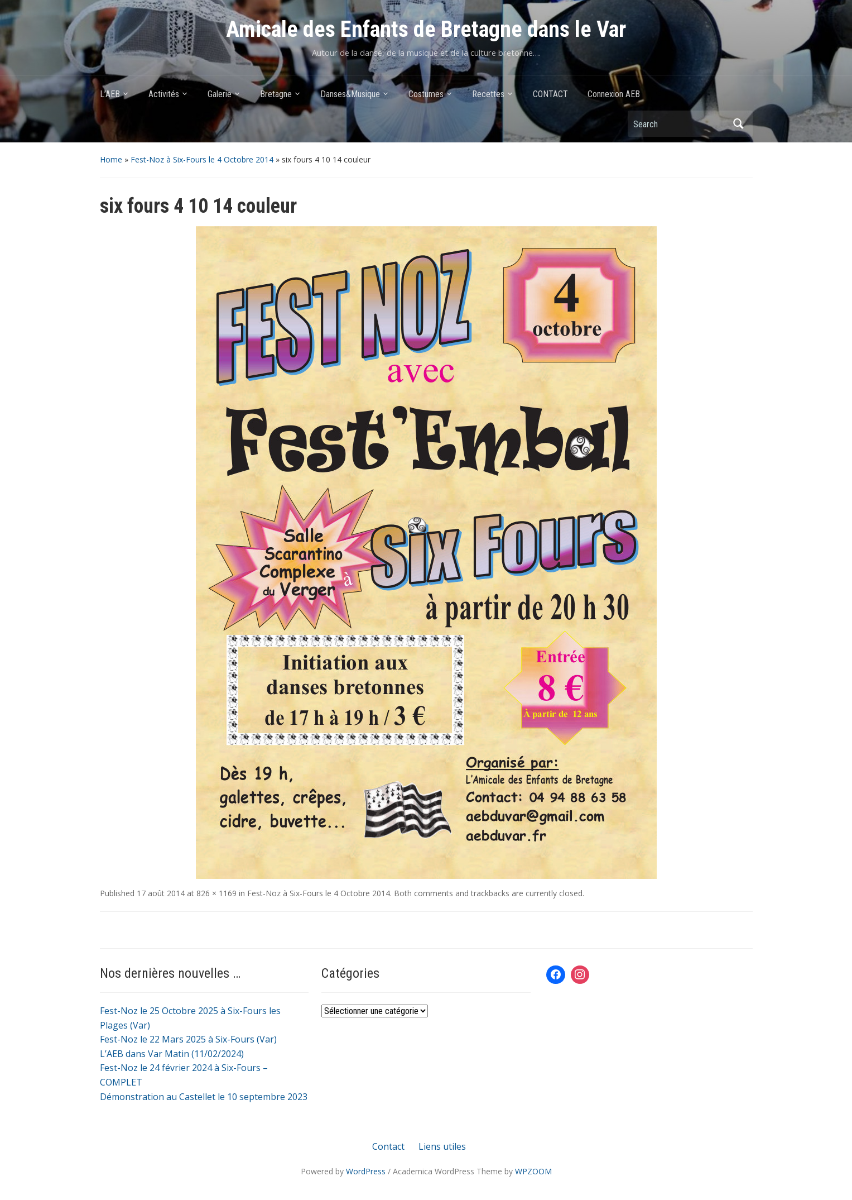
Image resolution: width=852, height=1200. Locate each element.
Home (111, 159)
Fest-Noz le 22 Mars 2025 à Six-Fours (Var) (188, 1039)
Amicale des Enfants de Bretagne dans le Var (426, 29)
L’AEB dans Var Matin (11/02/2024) (172, 1054)
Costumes (426, 94)
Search (738, 123)
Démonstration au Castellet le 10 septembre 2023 (203, 1097)
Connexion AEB (614, 94)
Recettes (488, 94)
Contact (388, 1146)
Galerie (220, 94)
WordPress (366, 1171)
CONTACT (550, 94)
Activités (163, 94)
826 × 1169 (216, 893)
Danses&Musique (350, 94)
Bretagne (276, 94)
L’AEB (110, 94)
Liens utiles (442, 1146)
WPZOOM (533, 1171)
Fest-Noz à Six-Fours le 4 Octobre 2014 (202, 159)
